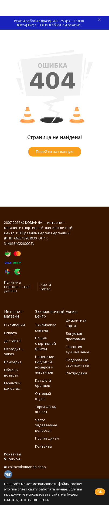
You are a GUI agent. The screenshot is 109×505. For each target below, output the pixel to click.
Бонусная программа (75, 336)
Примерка (13, 362)
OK (99, 491)
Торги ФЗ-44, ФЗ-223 (45, 409)
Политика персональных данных (16, 286)
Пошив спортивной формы (45, 343)
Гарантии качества (12, 386)
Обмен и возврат (11, 372)
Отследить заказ (13, 351)
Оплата (10, 332)
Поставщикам (47, 438)
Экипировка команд (45, 327)
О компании (14, 324)
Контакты (43, 446)
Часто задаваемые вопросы (46, 425)
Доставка (12, 340)
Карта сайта (45, 286)
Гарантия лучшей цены (77, 349)
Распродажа (76, 373)
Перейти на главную (54, 151)
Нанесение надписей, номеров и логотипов (44, 364)
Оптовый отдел (43, 396)
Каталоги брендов (43, 383)
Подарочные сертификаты (77, 362)
